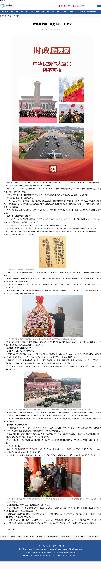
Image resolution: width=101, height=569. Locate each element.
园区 (32, 11)
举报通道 (61, 546)
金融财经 (64, 11)
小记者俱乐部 (81, 11)
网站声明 (53, 546)
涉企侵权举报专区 (92, 11)
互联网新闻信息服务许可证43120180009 (48, 555)
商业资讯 (72, 11)
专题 (58, 11)
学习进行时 (5, 11)
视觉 (43, 11)
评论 (48, 11)
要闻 (17, 11)
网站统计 (2, 0)
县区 (27, 11)
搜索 (99, 6)
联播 (12, 11)
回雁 (53, 11)
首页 (9, 16)
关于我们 (38, 546)
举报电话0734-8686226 (75, 549)
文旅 (37, 11)
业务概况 (45, 546)
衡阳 (22, 11)
